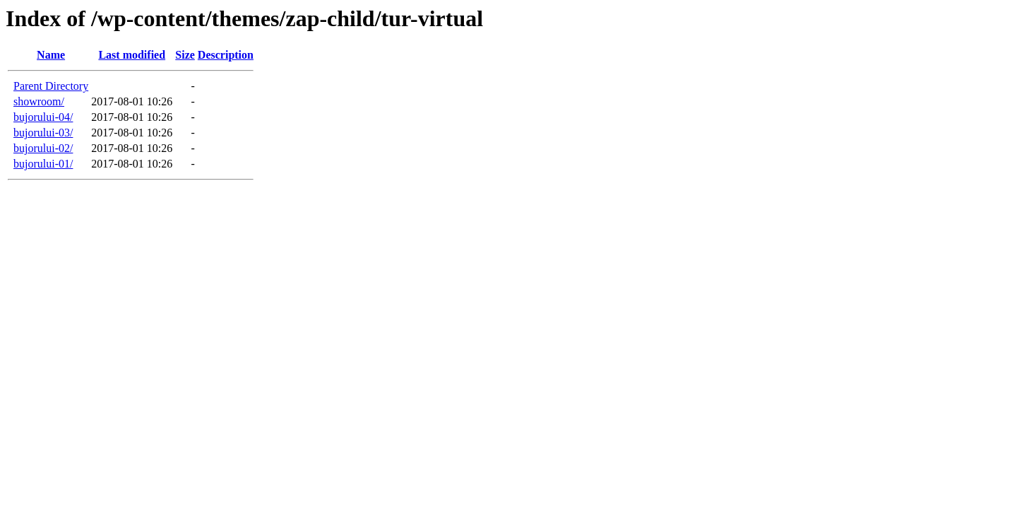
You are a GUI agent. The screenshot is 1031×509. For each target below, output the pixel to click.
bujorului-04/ (43, 117)
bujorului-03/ (43, 133)
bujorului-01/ (43, 164)
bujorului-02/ (43, 148)
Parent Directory (50, 86)
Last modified (131, 55)
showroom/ (38, 101)
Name (51, 55)
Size (185, 55)
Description (226, 55)
